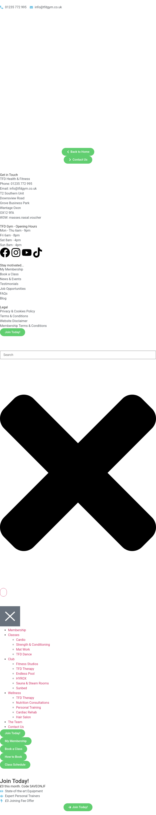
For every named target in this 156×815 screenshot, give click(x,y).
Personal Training (28, 707)
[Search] (3, 592)
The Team (15, 722)
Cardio (20, 640)
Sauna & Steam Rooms (32, 683)
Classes (13, 635)
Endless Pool (25, 674)
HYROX (21, 678)
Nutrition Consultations (32, 703)
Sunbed (21, 688)
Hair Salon (23, 717)
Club (11, 659)
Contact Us (16, 727)
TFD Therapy (25, 669)
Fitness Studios (27, 664)
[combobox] (78, 355)
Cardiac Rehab (26, 712)
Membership (17, 630)
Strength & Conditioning (33, 645)
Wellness (14, 693)
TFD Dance (24, 654)
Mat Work (23, 649)
